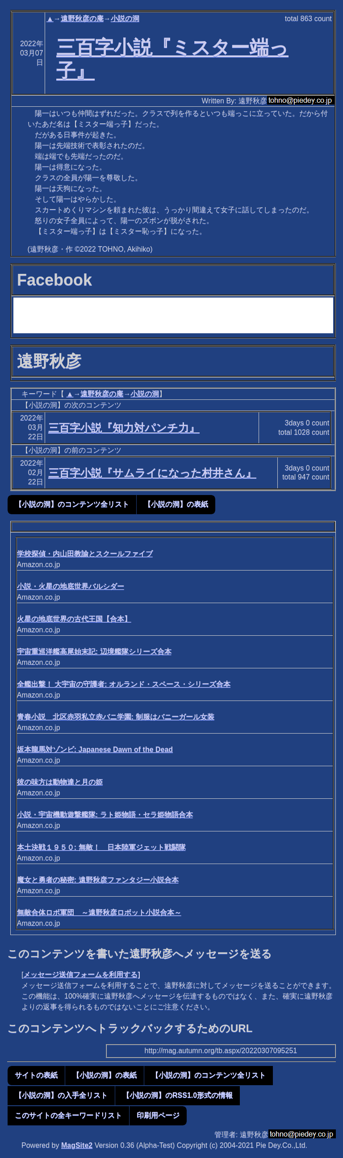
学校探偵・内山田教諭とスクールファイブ (85, 554)
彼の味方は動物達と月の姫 (60, 782)
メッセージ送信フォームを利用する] (81, 974)
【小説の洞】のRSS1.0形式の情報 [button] (177, 1095)
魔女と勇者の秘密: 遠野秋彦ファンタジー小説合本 (98, 880)
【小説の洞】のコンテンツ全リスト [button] (72, 504)
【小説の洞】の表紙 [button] (176, 504)
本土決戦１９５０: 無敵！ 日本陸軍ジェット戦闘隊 (101, 847)
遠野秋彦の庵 (82, 18)
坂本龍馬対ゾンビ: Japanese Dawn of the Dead (95, 749)
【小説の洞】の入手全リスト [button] (61, 1095)
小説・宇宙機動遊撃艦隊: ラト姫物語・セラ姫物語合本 (105, 814)
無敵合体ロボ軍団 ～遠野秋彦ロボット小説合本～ (99, 912)
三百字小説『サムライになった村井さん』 (152, 473)
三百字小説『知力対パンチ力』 (124, 428)
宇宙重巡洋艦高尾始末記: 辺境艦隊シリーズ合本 (94, 651)
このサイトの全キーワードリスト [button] (68, 1115)
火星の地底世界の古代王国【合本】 (74, 619)
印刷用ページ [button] (158, 1115)
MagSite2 (76, 1145)
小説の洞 (125, 18)
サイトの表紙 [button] (36, 1075)
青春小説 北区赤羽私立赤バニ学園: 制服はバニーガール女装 (115, 717)
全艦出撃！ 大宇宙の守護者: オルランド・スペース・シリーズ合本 (123, 684)
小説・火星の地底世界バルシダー (70, 586)
